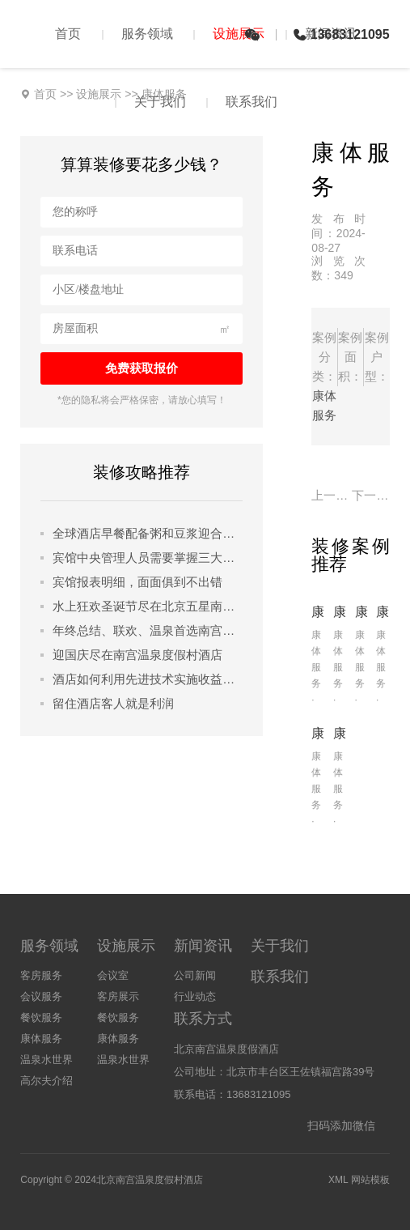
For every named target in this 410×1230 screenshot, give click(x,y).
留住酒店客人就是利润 (113, 703)
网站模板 (370, 1179)
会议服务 (41, 996)
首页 (68, 33)
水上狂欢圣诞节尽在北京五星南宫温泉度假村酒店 (148, 606)
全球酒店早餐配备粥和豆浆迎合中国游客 (148, 533)
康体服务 (41, 1038)
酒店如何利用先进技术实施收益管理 (148, 679)
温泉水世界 (46, 1059)
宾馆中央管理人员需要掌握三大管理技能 (148, 557)
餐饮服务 (41, 1017)
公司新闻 (195, 975)
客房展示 (118, 996)
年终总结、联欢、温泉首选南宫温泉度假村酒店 (148, 630)
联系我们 (251, 102)
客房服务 (41, 975)
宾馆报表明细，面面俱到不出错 (137, 582)
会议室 (113, 975)
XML (338, 1179)
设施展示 (238, 33)
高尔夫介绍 (46, 1081)
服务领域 (147, 33)
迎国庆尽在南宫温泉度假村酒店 (137, 655)
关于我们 (160, 102)
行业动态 (195, 996)
